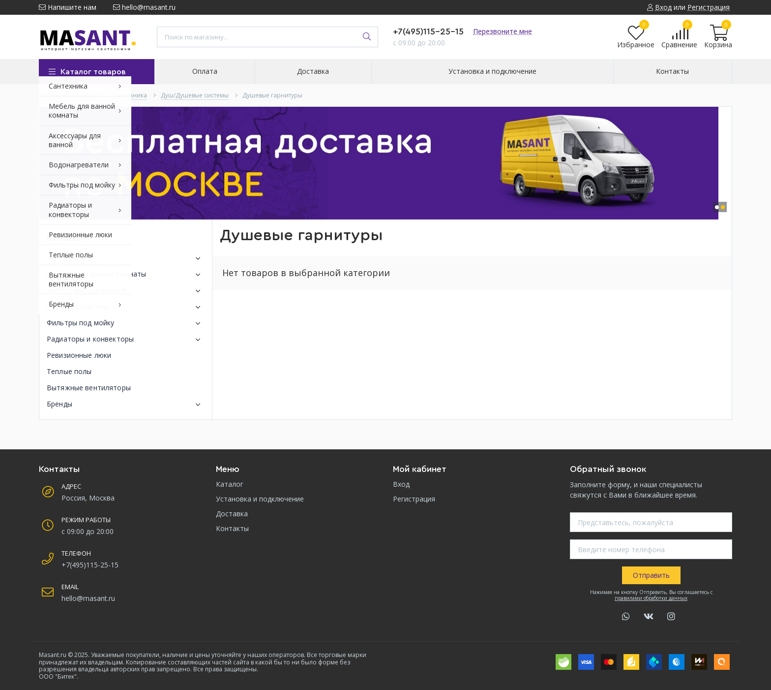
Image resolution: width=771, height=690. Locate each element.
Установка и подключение (260, 498)
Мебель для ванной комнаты (126, 274)
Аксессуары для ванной (126, 290)
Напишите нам (67, 7)
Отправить (651, 575)
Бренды (126, 404)
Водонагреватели (126, 307)
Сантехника (126, 258)
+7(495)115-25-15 (428, 31)
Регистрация (414, 498)
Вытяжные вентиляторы (89, 387)
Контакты (232, 528)
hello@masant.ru (144, 7)
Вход (401, 484)
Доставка (232, 513)
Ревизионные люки (79, 355)
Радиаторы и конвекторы (126, 339)
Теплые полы (69, 371)
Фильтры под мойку (126, 323)
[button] (717, 207)
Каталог (229, 484)
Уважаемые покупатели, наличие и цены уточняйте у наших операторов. (197, 655)
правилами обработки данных (651, 598)
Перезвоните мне (502, 31)
